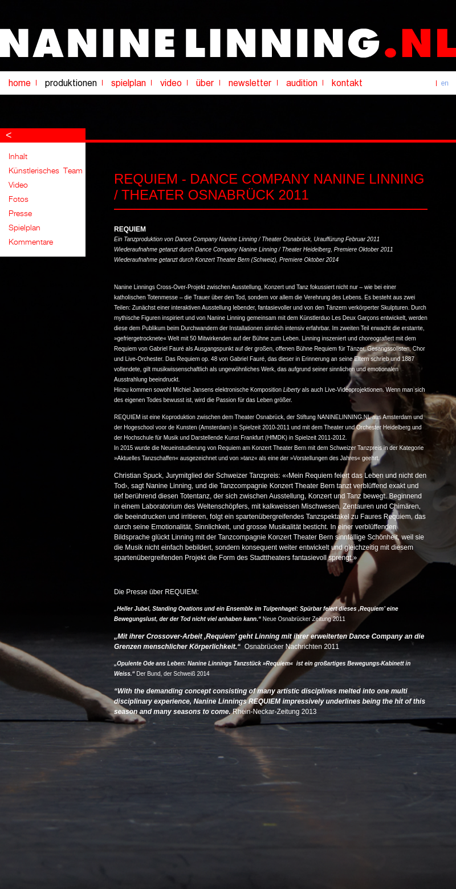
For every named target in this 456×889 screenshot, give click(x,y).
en (445, 83)
